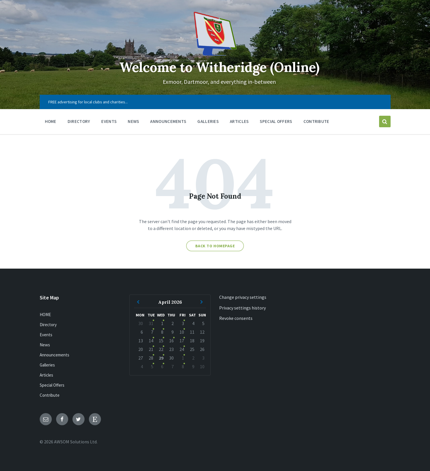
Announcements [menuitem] (168, 121)
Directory (48, 324)
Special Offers (52, 385)
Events (46, 334)
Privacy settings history (242, 308)
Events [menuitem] (108, 121)
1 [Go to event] (183, 358)
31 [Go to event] (151, 323)
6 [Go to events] (162, 366)
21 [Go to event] (151, 349)
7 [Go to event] (152, 332)
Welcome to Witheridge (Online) (219, 67)
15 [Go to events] (161, 340)
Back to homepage (215, 245)
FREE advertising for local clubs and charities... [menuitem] (88, 102)
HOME (45, 314)
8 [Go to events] (162, 332)
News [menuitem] (133, 121)
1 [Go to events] (162, 323)
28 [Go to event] (151, 358)
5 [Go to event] (152, 366)
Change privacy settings (242, 297)
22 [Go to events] (161, 349)
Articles (46, 375)
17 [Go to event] (181, 340)
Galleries (47, 365)
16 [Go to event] (171, 340)
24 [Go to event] (181, 349)
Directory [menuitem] (79, 121)
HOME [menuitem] (50, 121)
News (45, 344)
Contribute (50, 395)
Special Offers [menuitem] (276, 121)
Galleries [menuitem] (208, 121)
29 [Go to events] (161, 358)
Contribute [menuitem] (316, 121)
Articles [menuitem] (239, 121)
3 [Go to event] (183, 323)
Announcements (54, 355)
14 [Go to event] (151, 340)
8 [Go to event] (183, 366)
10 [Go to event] (181, 332)
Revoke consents (236, 318)
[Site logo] (215, 54)
